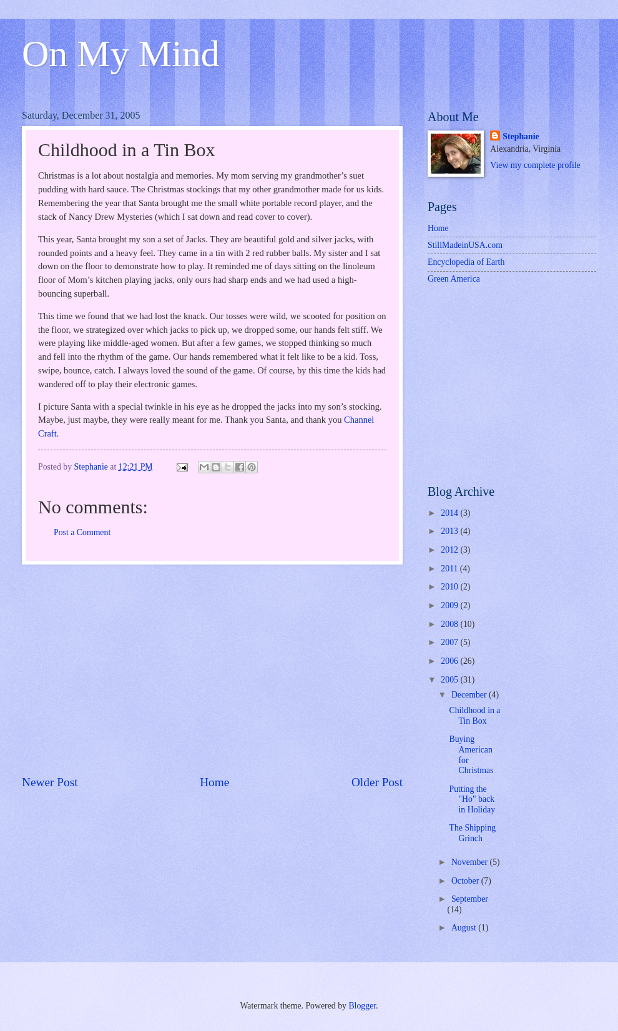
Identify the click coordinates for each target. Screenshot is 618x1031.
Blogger (362, 1005)
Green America (454, 279)
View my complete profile (535, 165)
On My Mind (121, 53)
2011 (450, 568)
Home (214, 782)
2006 (450, 661)
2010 (450, 586)
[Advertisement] (212, 669)
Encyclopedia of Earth (466, 262)
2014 (450, 513)
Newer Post (50, 782)
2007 (450, 642)
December (470, 694)
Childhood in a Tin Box (474, 716)
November (470, 862)
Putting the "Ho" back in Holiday (472, 799)
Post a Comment (82, 532)
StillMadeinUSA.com (465, 245)
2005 (450, 679)
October (466, 880)
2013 (450, 531)
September (469, 899)
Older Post (377, 782)
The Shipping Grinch (472, 833)
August (464, 927)
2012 (450, 550)
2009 (450, 605)
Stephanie (521, 136)
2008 (450, 624)
